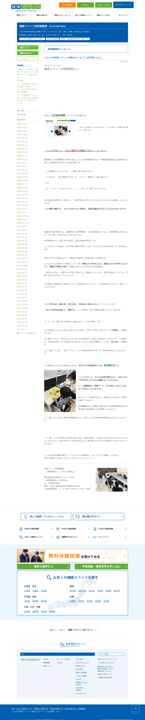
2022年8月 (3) (22, 267)
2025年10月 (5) (22, 133)
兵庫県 (73, 596)
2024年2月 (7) (22, 203)
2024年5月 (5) (22, 193)
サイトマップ (30, 714)
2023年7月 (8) (22, 228)
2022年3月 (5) (22, 285)
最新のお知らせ (41, 14)
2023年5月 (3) (22, 235)
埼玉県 (92, 585)
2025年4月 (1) (22, 154)
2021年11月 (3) (22, 299)
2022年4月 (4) (22, 281)
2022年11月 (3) (22, 257)
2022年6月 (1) (22, 274)
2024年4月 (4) (22, 196)
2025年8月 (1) (22, 140)
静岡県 (35, 596)
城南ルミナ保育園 (81, 667)
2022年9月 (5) (22, 264)
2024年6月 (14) (22, 189)
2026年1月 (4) (22, 122)
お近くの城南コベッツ (83, 14)
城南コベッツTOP (103, 14)
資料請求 (85, 3)
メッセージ (24, 53)
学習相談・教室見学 (103, 3)
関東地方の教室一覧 (41, 703)
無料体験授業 (67, 3)
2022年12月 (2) (22, 253)
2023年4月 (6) (22, 239)
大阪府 (81, 596)
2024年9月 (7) (22, 179)
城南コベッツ (47, 660)
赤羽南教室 (81, 703)
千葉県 (100, 585)
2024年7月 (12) (22, 186)
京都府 (90, 596)
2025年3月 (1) (22, 157)
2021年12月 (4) (22, 296)
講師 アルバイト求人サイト (71, 624)
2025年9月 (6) (22, 136)
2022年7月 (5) (22, 271)
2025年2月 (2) (22, 161)
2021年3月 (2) (22, 324)
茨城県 (108, 585)
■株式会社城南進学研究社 (30, 654)
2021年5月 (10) (22, 317)
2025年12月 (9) (22, 125)
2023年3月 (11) (22, 242)
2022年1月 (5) (22, 292)
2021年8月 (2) (22, 310)
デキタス (59, 657)
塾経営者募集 (47, 714)
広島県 (27, 606)
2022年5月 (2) (22, 278)
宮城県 (35, 585)
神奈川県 (82, 585)
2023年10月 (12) (23, 218)
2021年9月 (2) (22, 306)
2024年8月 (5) (22, 182)
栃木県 (117, 585)
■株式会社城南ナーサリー (106, 663)
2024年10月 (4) (22, 175)
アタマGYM (79, 664)
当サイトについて (58, 714)
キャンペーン (123, 14)
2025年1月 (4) (22, 164)
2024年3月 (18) (22, 200)
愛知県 (44, 596)
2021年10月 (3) (22, 303)
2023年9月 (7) (22, 221)
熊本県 (44, 606)
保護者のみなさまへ (67, 531)
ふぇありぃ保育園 (81, 670)
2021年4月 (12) (22, 320)
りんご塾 (78, 673)
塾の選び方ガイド (88, 511)
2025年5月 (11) (22, 150)
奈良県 (106, 596)
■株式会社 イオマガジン (105, 661)
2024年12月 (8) (22, 168)
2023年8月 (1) (22, 225)
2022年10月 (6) (22, 260)
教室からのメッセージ (62, 14)
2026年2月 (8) (22, 118)
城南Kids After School (105, 672)
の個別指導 (29, 523)
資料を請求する (43, 561)
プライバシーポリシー (18, 714)
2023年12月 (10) (23, 211)
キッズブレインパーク (82, 657)
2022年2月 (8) (22, 289)
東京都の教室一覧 (56, 703)
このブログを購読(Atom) (27, 327)
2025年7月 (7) (22, 143)
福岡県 (35, 606)
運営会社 (38, 714)
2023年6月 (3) (22, 232)
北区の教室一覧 (70, 703)
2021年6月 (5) (22, 313)
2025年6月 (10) (22, 147)
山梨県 (27, 596)
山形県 (44, 585)
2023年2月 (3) (22, 246)
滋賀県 (98, 596)
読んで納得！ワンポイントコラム (43, 511)
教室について (21, 14)
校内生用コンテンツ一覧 (123, 3)
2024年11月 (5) (22, 172)
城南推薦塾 (46, 657)
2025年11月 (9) (22, 129)
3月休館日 (20, 75)
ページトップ (135, 711)
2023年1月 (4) (22, 249)
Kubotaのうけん (80, 660)
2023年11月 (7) (22, 214)
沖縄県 (52, 606)
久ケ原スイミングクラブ (106, 657)
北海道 (27, 585)
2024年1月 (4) (22, 207)
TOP (13, 703)
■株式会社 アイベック (104, 665)
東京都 (73, 585)
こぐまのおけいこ (81, 688)
